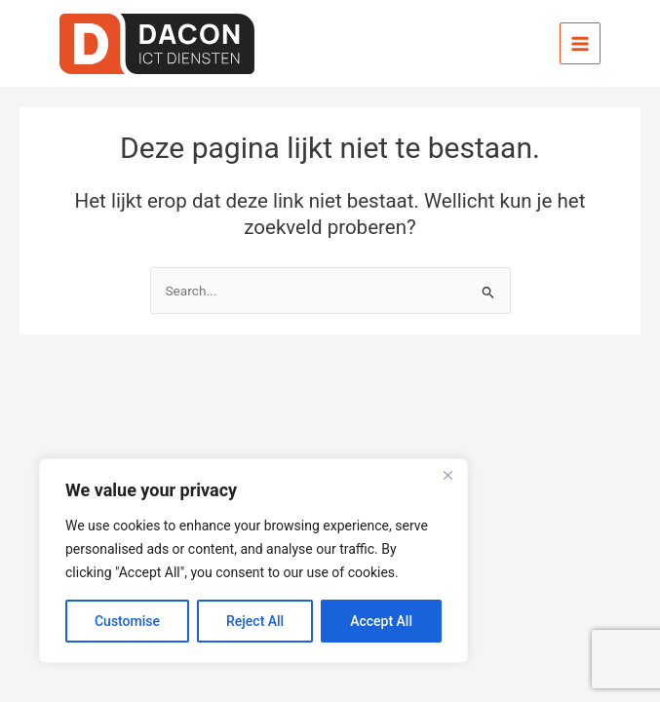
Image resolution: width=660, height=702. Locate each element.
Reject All (255, 621)
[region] (253, 560)
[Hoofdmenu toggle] (581, 43)
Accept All (381, 621)
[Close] (447, 475)
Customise (127, 621)
